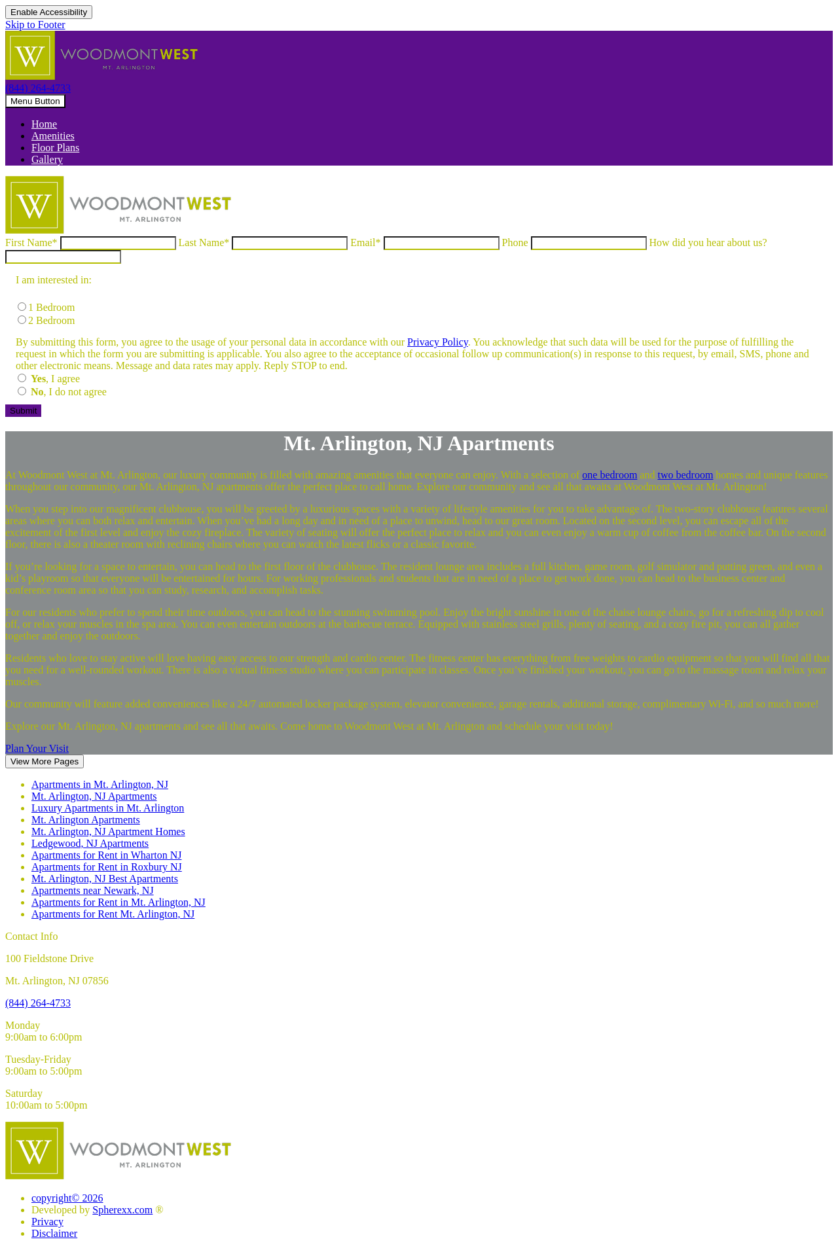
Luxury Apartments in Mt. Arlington (107, 807)
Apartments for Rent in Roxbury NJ (106, 866)
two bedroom (685, 474)
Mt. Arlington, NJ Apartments (94, 796)
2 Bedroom (51, 320)
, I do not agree (69, 391)
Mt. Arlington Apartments (85, 819)
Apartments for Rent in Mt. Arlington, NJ (118, 902)
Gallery (47, 159)
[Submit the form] (23, 410)
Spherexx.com (122, 1209)
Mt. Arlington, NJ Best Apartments (104, 878)
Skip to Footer (35, 24)
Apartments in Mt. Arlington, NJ (99, 784)
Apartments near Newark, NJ (92, 890)
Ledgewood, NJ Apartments (90, 843)
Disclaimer (54, 1233)
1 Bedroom (51, 307)
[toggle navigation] (35, 101)
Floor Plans (55, 147)
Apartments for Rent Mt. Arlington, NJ (112, 914)
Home (44, 124)
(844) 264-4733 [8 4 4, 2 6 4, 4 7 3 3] (38, 88)
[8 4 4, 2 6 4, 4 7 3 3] (38, 1003)
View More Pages (44, 761)
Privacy (47, 1221)
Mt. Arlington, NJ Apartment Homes (108, 831)
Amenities (53, 135)
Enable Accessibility (48, 12)
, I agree (55, 378)
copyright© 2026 (67, 1198)
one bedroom (609, 474)
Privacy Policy (437, 342)
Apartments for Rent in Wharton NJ (106, 855)
